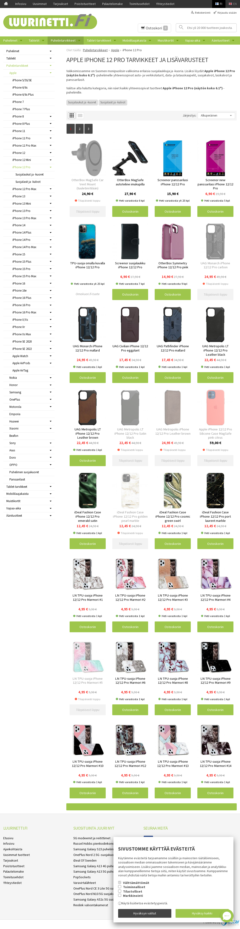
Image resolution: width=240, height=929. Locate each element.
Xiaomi (14, 428)
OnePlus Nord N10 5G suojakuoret (96, 894)
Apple (12, 73)
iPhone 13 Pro (21, 211)
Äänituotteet (220, 40)
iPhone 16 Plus (21, 298)
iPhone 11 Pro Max (24, 146)
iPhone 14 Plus (21, 232)
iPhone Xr (18, 327)
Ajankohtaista (12, 849)
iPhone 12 (18, 153)
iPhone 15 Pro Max (24, 276)
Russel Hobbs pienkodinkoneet (95, 843)
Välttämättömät (136, 883)
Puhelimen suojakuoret (24, 472)
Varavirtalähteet (84, 883)
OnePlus (14, 400)
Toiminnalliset (134, 887)
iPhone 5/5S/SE (22, 80)
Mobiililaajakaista (134, 40)
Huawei (14, 421)
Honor (13, 385)
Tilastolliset (132, 891)
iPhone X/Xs (20, 320)
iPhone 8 (18, 116)
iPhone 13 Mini (21, 204)
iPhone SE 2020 (22, 341)
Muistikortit (166, 40)
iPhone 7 (18, 102)
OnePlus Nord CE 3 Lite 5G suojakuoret (100, 888)
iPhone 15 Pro (21, 269)
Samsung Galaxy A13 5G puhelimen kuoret (102, 871)
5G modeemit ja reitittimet (91, 838)
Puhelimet (10, 40)
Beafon (13, 436)
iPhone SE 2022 (22, 349)
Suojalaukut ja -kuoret (82, 102)
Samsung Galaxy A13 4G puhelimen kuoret (102, 866)
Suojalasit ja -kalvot (112, 102)
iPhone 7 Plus (21, 109)
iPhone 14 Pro (21, 240)
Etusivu (8, 838)
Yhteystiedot (165, 4)
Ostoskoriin (130, 211)
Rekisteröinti (202, 12)
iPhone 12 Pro (21, 167)
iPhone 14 (18, 225)
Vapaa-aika (192, 40)
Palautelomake (112, 4)
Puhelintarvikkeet (63, 40)
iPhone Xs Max (21, 334)
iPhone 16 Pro (21, 305)
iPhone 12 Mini (21, 160)
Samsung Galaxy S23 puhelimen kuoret (100, 849)
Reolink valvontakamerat (90, 905)
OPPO (13, 465)
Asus (12, 450)
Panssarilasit (17, 479)
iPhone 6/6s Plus (23, 95)
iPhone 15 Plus (21, 262)
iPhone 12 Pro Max (24, 189)
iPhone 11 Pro (21, 138)
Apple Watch (20, 356)
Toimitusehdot (139, 4)
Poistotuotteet (85, 4)
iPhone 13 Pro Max (24, 218)
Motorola (15, 407)
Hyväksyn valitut (144, 913)
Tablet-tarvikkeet (99, 40)
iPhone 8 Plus (21, 124)
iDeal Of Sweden (85, 860)
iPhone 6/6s (19, 88)
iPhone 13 (18, 196)
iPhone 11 (18, 131)
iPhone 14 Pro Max (24, 247)
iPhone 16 (18, 283)
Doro (12, 458)
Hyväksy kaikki (202, 913)
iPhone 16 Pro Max (24, 312)
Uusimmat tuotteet (16, 855)
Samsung (15, 392)
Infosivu (20, 4)
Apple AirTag (20, 370)
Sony (12, 443)
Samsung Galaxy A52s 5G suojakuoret (99, 899)
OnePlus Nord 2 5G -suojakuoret (95, 855)
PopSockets (82, 877)
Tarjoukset (60, 4)
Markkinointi (133, 896)
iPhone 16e (19, 291)
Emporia (14, 414)
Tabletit (34, 40)
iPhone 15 (18, 254)
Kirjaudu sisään (227, 12)
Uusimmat (40, 4)
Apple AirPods (21, 363)
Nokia (13, 378)
